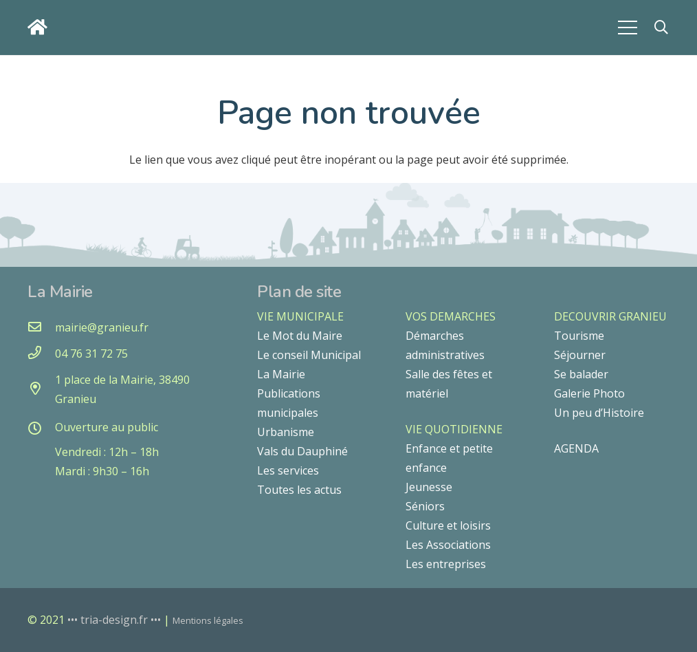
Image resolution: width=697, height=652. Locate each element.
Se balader (581, 374)
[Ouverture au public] (41, 429)
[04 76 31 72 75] (41, 353)
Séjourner (580, 354)
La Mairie (281, 374)
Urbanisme (285, 431)
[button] (661, 27)
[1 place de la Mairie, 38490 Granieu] (41, 389)
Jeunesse (429, 487)
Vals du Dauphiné (302, 451)
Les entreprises (446, 564)
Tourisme (579, 335)
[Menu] (627, 27)
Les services (288, 470)
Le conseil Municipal (309, 354)
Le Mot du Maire (299, 335)
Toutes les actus (299, 489)
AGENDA (576, 448)
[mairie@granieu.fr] (41, 327)
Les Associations (448, 544)
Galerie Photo (589, 393)
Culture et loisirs (448, 525)
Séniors (425, 506)
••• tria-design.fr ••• (115, 619)
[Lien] (40, 27)
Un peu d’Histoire (599, 412)
